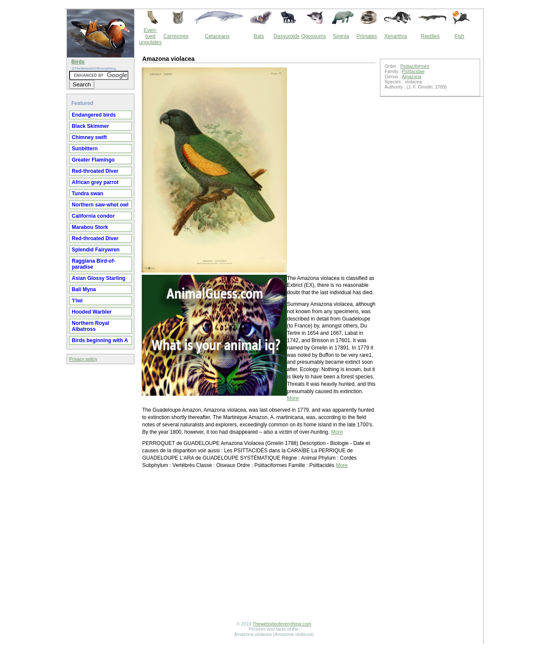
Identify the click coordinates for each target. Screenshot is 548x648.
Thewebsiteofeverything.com (281, 623)
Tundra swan (87, 194)
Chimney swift (89, 137)
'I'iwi (77, 301)
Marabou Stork (90, 227)
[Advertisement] (259, 546)
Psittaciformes (414, 66)
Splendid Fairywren (96, 250)
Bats (259, 36)
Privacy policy (83, 359)
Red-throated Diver (95, 171)
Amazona (411, 76)
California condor (93, 216)
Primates (367, 36)
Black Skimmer (90, 126)
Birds (78, 62)
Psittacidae (413, 71)
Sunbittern (85, 149)
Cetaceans (217, 36)
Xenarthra (395, 36)
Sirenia (341, 36)
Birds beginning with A (100, 340)
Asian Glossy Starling (98, 278)
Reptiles (430, 36)
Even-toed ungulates (150, 36)
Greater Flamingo (93, 160)
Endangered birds (94, 115)
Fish (460, 36)
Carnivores (175, 36)
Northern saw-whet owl (100, 205)
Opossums (313, 36)
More (293, 398)
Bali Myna (84, 289)
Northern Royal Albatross (90, 326)
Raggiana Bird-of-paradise (93, 264)
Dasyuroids (286, 36)
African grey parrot (95, 182)
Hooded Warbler (92, 312)
